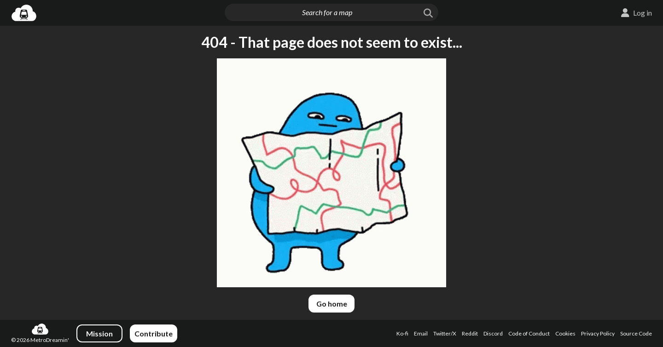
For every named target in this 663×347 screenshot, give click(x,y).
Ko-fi (402, 333)
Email (421, 333)
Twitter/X (444, 333)
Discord (493, 333)
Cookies (565, 333)
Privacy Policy (598, 333)
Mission (99, 333)
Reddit (470, 333)
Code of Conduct (529, 333)
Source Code (636, 333)
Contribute (153, 333)
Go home (331, 303)
